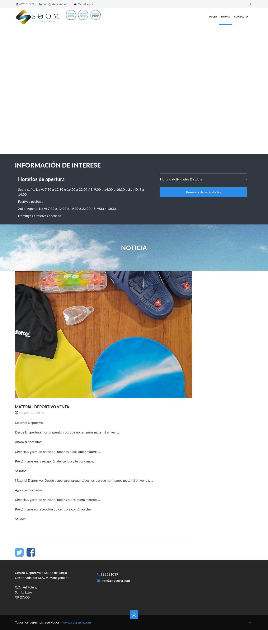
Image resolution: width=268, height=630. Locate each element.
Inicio (213, 16)
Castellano (86, 4)
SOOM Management (53, 578)
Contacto (241, 16)
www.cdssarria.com (76, 622)
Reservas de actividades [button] (203, 192)
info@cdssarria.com (55, 4)
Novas (225, 16)
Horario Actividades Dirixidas (181, 179)
